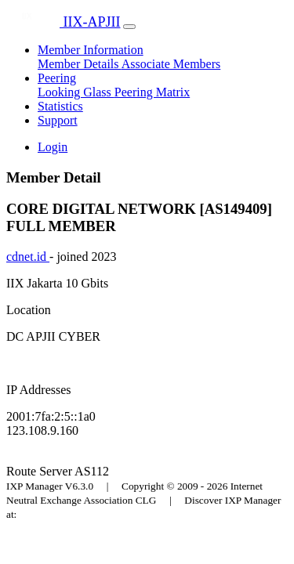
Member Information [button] (90, 49)
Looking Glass (76, 92)
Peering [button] (57, 78)
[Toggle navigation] (129, 26)
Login (52, 147)
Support (58, 120)
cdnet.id (27, 256)
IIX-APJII (63, 22)
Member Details (80, 63)
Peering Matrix (152, 92)
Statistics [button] (60, 106)
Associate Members (171, 63)
